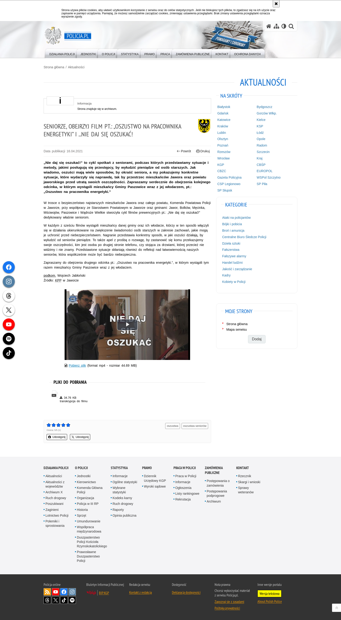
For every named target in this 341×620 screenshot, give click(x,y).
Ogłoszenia (183, 488)
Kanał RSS (47, 592)
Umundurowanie (88, 521)
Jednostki (83, 476)
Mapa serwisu (236, 329)
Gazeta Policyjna (229, 177)
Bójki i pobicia (232, 224)
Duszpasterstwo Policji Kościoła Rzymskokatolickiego (92, 542)
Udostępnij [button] (57, 437)
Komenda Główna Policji (89, 490)
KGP (220, 165)
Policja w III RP (88, 504)
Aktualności (76, 67)
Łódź (260, 133)
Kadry (226, 275)
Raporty (118, 510)
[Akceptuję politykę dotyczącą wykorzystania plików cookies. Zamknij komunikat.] (276, 3)
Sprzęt (81, 515)
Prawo (147, 467)
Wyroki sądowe (155, 486)
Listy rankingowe (187, 493)
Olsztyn (222, 139)
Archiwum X (54, 492)
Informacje (120, 476)
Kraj (260, 158)
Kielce (261, 120)
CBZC (221, 171)
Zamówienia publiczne (214, 470)
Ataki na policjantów (236, 217)
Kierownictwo (86, 482)
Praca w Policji (184, 467)
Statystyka (119, 467)
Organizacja (85, 498)
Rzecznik (244, 476)
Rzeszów (223, 152)
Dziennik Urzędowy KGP (155, 478)
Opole (261, 139)
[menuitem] (62, 53)
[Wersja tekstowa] (283, 26)
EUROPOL (264, 171)
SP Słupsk (224, 190)
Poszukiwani (54, 504)
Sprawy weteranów (246, 490)
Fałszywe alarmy (234, 256)
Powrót (184, 151)
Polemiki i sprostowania (55, 523)
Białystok (223, 107)
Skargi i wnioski (249, 482)
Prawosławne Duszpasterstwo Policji (88, 556)
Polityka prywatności (227, 608)
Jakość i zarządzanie (237, 269)
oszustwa (172, 426)
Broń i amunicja (233, 230)
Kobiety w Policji (233, 282)
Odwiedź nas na (55, 592)
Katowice (223, 120)
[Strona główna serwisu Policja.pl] (268, 26)
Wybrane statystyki (119, 490)
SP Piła (262, 184)
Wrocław (223, 158)
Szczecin (263, 152)
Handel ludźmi (232, 262)
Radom (262, 145)
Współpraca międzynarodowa (89, 529)
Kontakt (242, 467)
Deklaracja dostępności (186, 592)
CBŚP (261, 165)
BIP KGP (104, 592)
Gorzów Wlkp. (267, 113)
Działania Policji (56, 467)
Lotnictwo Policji (57, 515)
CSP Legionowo (228, 184)
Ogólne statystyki (125, 482)
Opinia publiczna (125, 515)
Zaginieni (52, 510)
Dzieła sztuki (231, 243)
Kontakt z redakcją (140, 592)
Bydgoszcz (264, 107)
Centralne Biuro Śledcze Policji (244, 237)
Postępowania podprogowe (217, 493)
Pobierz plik (77, 365)
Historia (82, 510)
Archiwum (214, 501)
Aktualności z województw (54, 484)
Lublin (221, 133)
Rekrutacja (183, 499)
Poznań (222, 145)
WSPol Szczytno (269, 177)
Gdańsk (222, 113)
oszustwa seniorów (194, 426)
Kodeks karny (122, 498)
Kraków (222, 126)
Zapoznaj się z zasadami (229, 601)
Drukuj (203, 151)
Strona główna (54, 67)
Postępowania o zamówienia (218, 483)
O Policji (81, 467)
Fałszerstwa (230, 250)
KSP (260, 126)
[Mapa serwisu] (276, 26)
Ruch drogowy (55, 498)
